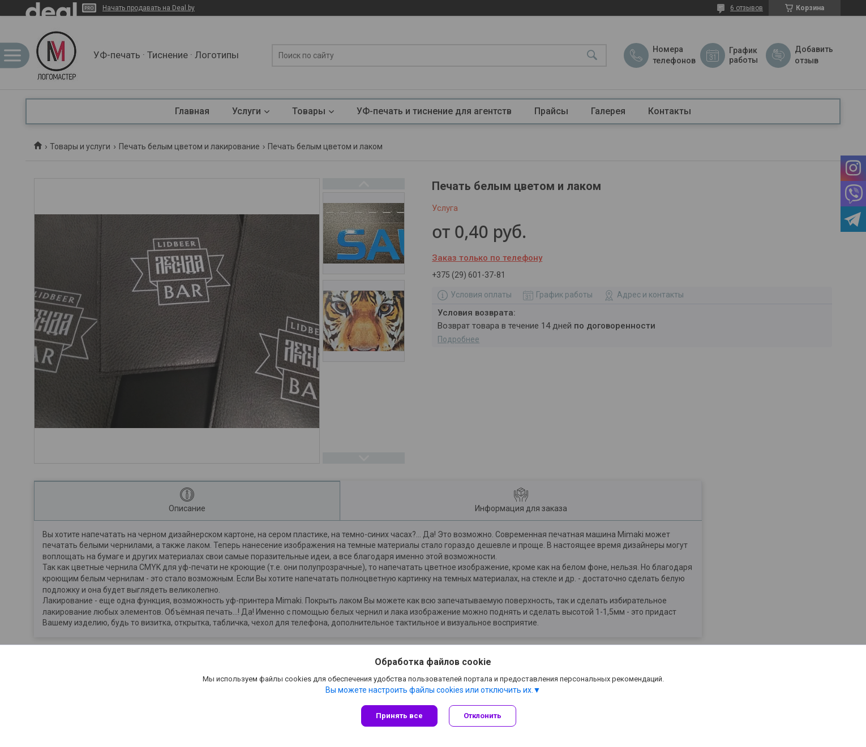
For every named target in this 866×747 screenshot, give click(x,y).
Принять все (399, 715)
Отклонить (482, 715)
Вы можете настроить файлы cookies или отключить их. (429, 689)
